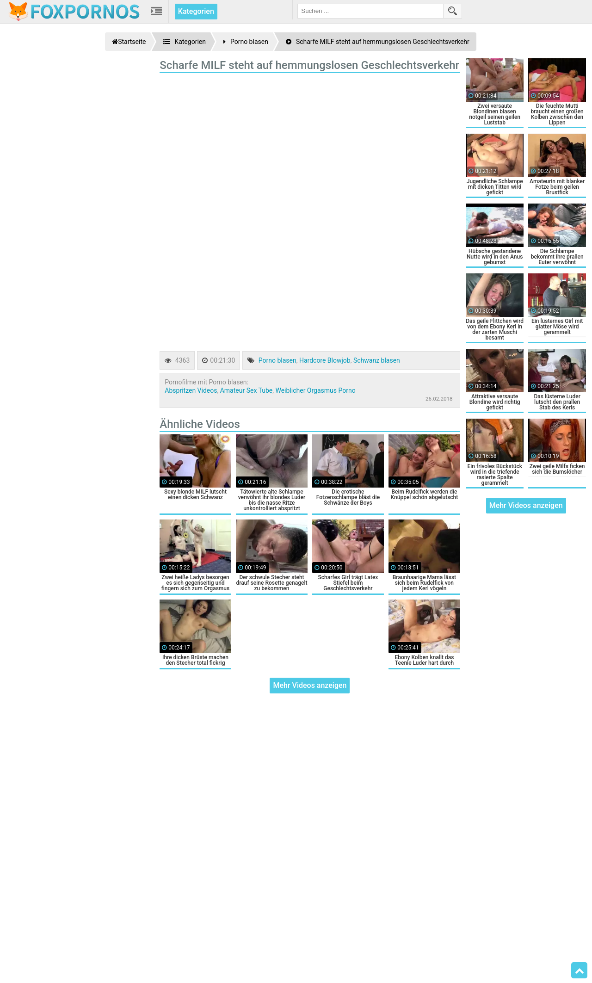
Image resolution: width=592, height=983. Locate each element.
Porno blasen (277, 360)
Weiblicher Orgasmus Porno (315, 390)
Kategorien (196, 11)
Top (579, 970)
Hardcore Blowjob (325, 360)
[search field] (370, 11)
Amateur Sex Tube (246, 390)
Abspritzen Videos (191, 390)
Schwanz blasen (376, 360)
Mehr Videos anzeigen (309, 685)
